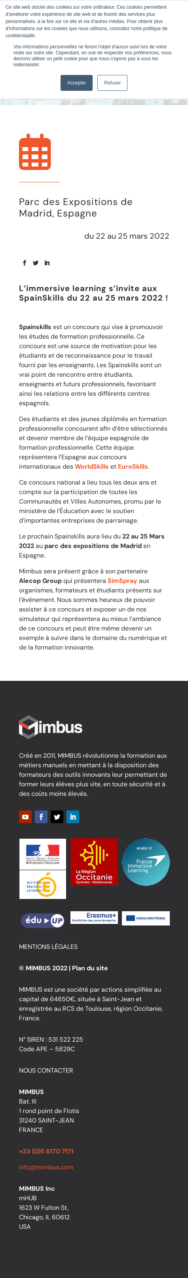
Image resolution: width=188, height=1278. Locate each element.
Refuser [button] (112, 83)
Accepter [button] (76, 83)
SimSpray (122, 581)
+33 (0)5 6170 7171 (46, 1151)
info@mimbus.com (46, 1167)
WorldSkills (92, 466)
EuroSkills (133, 466)
